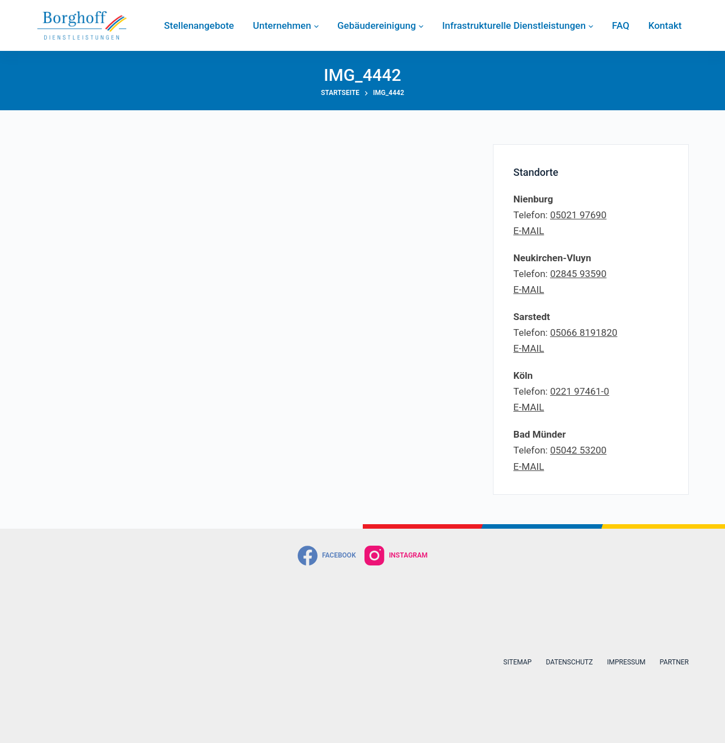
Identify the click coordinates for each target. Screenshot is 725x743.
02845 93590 (578, 273)
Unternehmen (286, 25)
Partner (673, 662)
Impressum (626, 662)
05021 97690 (578, 215)
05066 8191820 (583, 332)
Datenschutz (569, 662)
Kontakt (664, 25)
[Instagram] (396, 555)
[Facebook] (327, 555)
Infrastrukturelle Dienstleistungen (517, 25)
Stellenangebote (199, 25)
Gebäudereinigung (380, 25)
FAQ (620, 25)
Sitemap (517, 662)
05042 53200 (578, 450)
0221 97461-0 (579, 391)
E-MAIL (528, 230)
